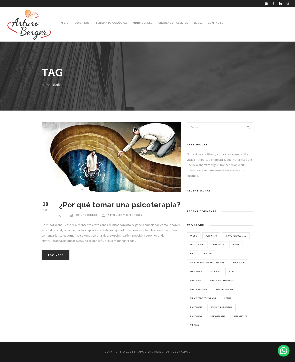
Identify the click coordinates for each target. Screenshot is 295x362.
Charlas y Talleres (173, 22)
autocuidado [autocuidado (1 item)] (197, 244)
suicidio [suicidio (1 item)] (194, 325)
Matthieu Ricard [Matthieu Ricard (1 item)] (225, 289)
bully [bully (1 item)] (193, 253)
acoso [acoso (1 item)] (193, 235)
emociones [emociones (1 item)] (196, 271)
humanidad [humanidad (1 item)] (195, 280)
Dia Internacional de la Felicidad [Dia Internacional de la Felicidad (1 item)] (207, 262)
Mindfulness (142, 22)
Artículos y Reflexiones (125, 214)
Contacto (216, 22)
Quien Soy (82, 22)
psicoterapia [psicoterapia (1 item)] (217, 316)
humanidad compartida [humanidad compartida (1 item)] (222, 280)
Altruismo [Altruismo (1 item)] (211, 235)
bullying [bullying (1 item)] (208, 253)
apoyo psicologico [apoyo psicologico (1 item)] (236, 235)
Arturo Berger (86, 214)
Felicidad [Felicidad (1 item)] (215, 271)
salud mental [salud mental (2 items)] (241, 316)
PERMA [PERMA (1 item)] (227, 298)
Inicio (64, 22)
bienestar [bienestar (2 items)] (218, 244)
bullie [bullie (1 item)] (236, 244)
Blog (198, 22)
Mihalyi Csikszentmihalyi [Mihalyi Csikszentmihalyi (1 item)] (203, 298)
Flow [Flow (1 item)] (231, 271)
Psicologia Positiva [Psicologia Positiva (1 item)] (221, 307)
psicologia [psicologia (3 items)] (196, 307)
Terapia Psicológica (111, 22)
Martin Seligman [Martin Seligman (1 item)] (199, 289)
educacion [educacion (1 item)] (239, 262)
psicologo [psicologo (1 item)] (196, 316)
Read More (55, 255)
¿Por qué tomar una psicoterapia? (119, 205)
